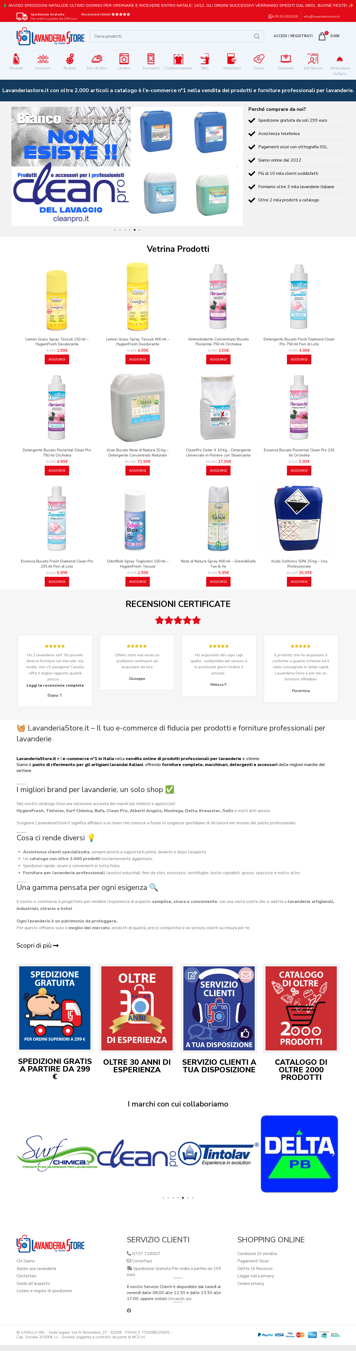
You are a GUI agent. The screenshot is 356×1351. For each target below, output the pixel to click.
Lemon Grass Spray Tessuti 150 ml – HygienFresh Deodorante (57, 342)
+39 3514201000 (285, 16)
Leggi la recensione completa (55, 685)
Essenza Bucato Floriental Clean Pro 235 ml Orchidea (299, 453)
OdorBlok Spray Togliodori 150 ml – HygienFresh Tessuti (138, 564)
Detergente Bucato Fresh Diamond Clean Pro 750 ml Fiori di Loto (299, 342)
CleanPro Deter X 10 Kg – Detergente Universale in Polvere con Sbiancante (218, 453)
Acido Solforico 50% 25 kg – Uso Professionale (299, 564)
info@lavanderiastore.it (321, 16)
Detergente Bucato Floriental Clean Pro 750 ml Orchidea (57, 453)
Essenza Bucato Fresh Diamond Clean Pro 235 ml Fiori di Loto (57, 564)
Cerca (257, 36)
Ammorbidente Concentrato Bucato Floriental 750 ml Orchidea (218, 342)
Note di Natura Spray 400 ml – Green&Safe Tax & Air (218, 564)
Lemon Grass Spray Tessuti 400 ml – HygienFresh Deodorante (137, 342)
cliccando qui (179, 1299)
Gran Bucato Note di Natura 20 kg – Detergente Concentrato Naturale (138, 453)
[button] (17, 166)
